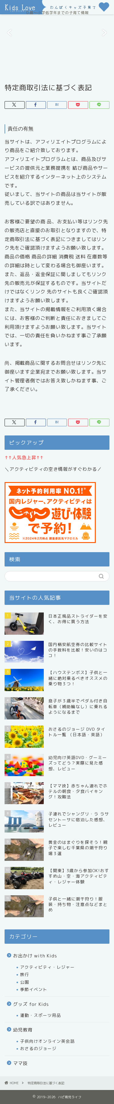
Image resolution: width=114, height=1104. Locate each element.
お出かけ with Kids (35, 956)
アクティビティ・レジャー (47, 967)
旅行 (24, 974)
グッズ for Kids (31, 1004)
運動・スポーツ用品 (40, 1015)
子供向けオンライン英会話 (47, 1041)
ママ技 (20, 1063)
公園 (24, 982)
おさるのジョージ (38, 1048)
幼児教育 (23, 1030)
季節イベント (33, 989)
